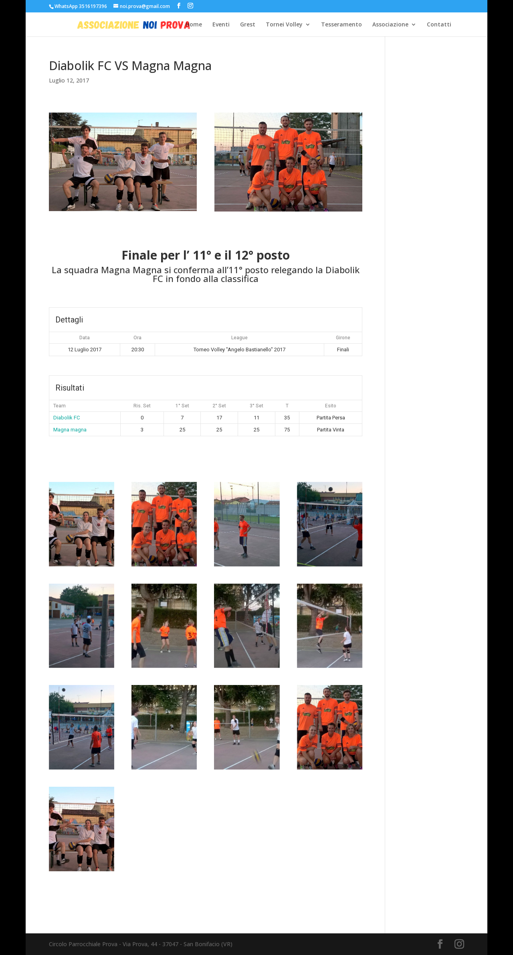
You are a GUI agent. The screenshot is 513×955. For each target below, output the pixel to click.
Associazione (390, 25)
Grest (247, 25)
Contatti (439, 25)
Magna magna (70, 430)
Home (194, 25)
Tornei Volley (284, 25)
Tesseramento (341, 25)
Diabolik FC (66, 418)
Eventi (221, 25)
